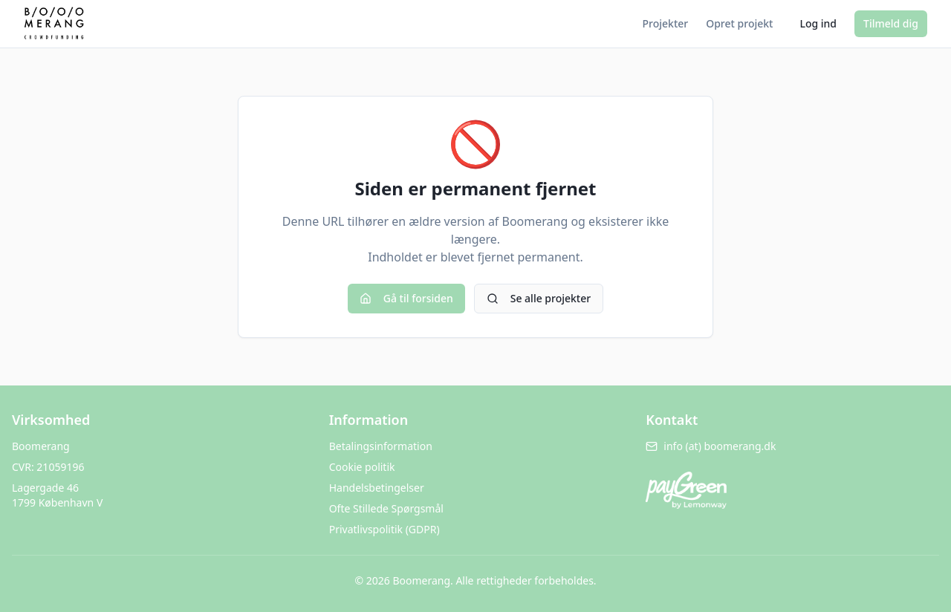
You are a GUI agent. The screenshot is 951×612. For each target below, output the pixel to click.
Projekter (666, 23)
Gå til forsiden (406, 298)
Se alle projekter (539, 298)
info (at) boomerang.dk (711, 446)
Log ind (818, 23)
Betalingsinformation (380, 446)
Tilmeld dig (890, 23)
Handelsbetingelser (376, 488)
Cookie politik (362, 467)
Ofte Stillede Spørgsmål (386, 508)
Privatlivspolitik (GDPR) (384, 529)
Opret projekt (739, 23)
